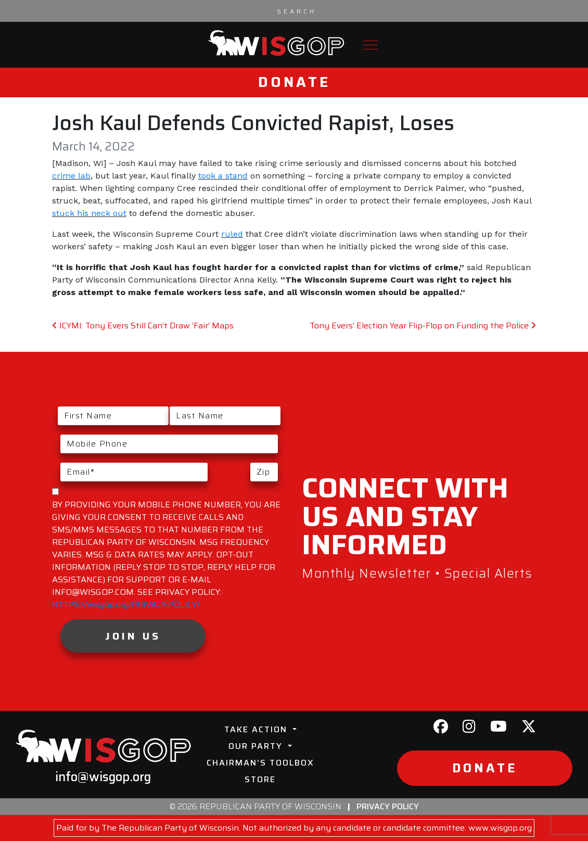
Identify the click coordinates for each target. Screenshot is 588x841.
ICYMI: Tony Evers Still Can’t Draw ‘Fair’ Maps (143, 325)
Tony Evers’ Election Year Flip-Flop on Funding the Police (423, 325)
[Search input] (297, 11)
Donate (294, 82)
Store (260, 779)
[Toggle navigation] (370, 45)
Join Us (133, 636)
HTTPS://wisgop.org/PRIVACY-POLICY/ (126, 604)
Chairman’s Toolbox (260, 762)
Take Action (257, 729)
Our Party (257, 746)
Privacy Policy (387, 806)
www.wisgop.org (500, 827)
